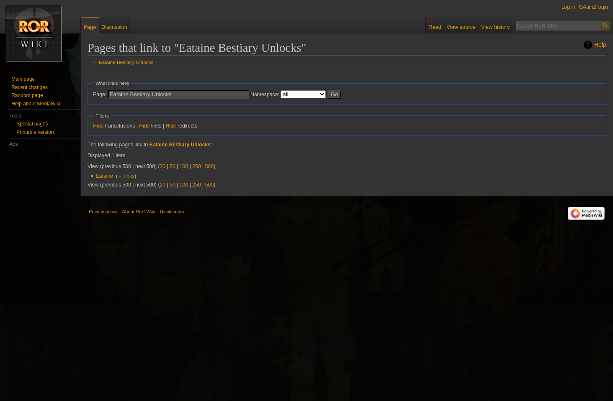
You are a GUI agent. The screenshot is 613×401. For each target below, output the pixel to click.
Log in (568, 7)
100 (184, 166)
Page (89, 27)
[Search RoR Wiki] (558, 25)
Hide (98, 126)
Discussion (114, 27)
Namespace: (264, 94)
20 (163, 166)
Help (600, 44)
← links (126, 176)
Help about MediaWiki (35, 104)
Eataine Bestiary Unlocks (126, 62)
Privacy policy (103, 211)
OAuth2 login (593, 7)
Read (434, 27)
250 (196, 166)
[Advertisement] (44, 273)
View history (495, 27)
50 (172, 166)
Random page (27, 95)
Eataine (104, 176)
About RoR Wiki (138, 211)
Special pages (32, 124)
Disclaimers (172, 211)
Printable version (35, 132)
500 (209, 166)
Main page (23, 79)
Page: (99, 94)
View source (461, 27)
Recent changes (29, 87)
